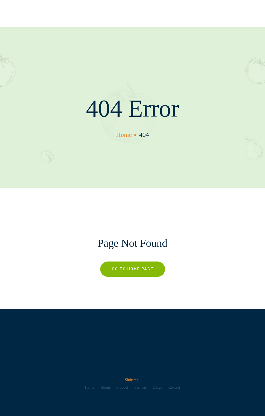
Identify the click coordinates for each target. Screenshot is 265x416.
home (124, 134)
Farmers (141, 387)
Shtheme (132, 380)
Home (89, 387)
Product (122, 387)
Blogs (157, 387)
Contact (174, 387)
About (105, 387)
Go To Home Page (133, 269)
